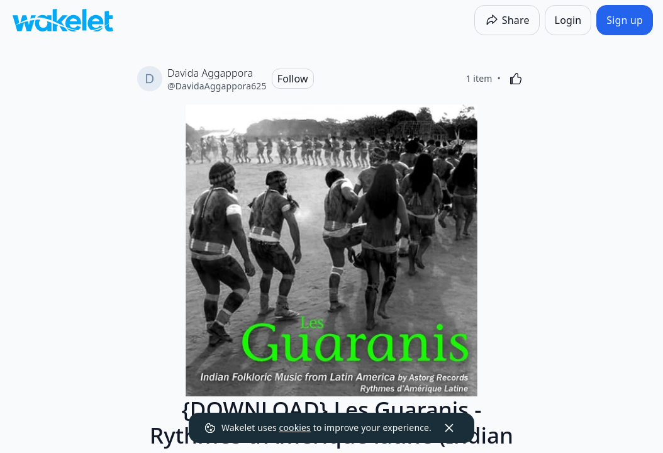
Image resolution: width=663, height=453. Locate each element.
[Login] (568, 20)
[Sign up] (624, 20)
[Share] (507, 20)
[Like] (516, 79)
